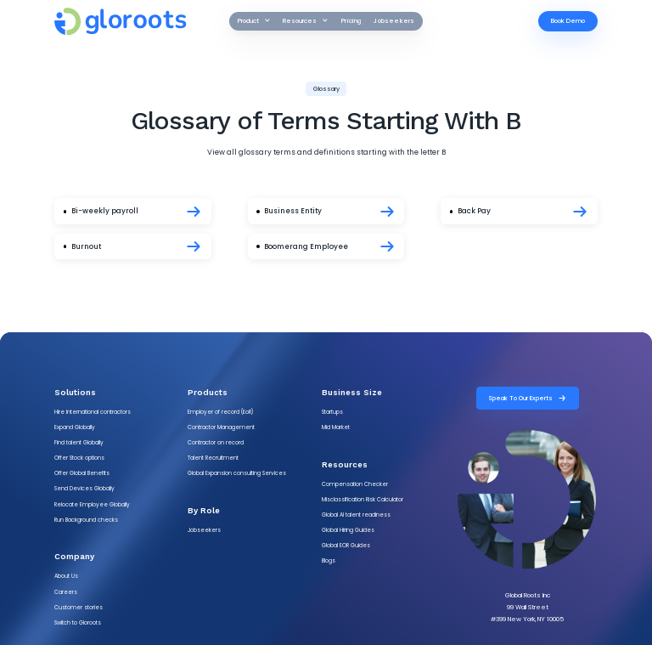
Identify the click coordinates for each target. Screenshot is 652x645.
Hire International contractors (92, 412)
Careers (65, 592)
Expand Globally (74, 427)
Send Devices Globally (84, 488)
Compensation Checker (355, 484)
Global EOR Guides (346, 545)
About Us (66, 576)
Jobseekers (394, 20)
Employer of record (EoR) (220, 412)
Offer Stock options (79, 457)
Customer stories (78, 607)
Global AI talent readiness (356, 514)
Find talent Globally (79, 442)
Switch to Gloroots (77, 622)
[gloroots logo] (135, 22)
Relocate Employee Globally (92, 504)
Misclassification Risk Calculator (362, 499)
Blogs (328, 560)
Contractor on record (216, 442)
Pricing (351, 20)
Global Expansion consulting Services (237, 473)
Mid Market (336, 427)
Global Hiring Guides (348, 530)
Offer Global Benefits (82, 473)
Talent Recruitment (213, 457)
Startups (332, 412)
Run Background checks (86, 519)
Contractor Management (221, 427)
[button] (254, 21)
